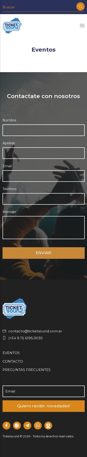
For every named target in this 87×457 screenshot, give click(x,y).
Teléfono (9, 189)
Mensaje (9, 212)
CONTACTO (13, 361)
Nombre (9, 120)
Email (7, 166)
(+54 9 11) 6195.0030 (23, 338)
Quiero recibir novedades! (43, 406)
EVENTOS (11, 353)
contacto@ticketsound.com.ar (32, 331)
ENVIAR (43, 252)
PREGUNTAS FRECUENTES (27, 369)
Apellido (9, 143)
